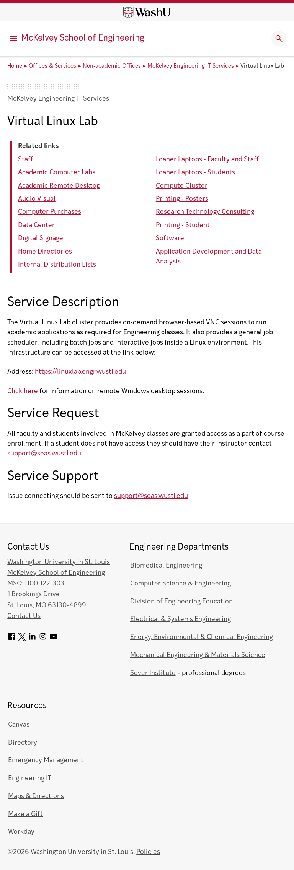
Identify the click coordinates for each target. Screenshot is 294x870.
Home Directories (45, 252)
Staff (25, 159)
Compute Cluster (181, 186)
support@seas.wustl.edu (44, 453)
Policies (148, 852)
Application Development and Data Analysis (209, 257)
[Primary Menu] (13, 38)
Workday (21, 832)
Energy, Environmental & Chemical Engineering (201, 637)
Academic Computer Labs (56, 172)
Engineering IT (29, 778)
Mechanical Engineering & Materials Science (197, 655)
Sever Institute (153, 673)
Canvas (18, 725)
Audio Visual (37, 199)
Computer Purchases (49, 212)
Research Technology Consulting (205, 212)
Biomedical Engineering (166, 566)
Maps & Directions (36, 796)
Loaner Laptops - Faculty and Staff (207, 159)
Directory (22, 743)
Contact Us (24, 616)
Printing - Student (183, 225)
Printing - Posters (182, 199)
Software (170, 238)
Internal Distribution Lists (57, 265)
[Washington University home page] (147, 12)
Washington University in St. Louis (58, 562)
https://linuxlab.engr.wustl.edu (80, 372)
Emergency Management (45, 760)
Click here (22, 391)
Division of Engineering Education (181, 601)
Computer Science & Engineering (180, 584)
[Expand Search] (279, 38)
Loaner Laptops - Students (195, 172)
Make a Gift (25, 814)
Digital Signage (40, 238)
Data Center (36, 225)
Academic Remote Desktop (59, 186)
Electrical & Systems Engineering (180, 619)
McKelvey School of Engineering (82, 38)
